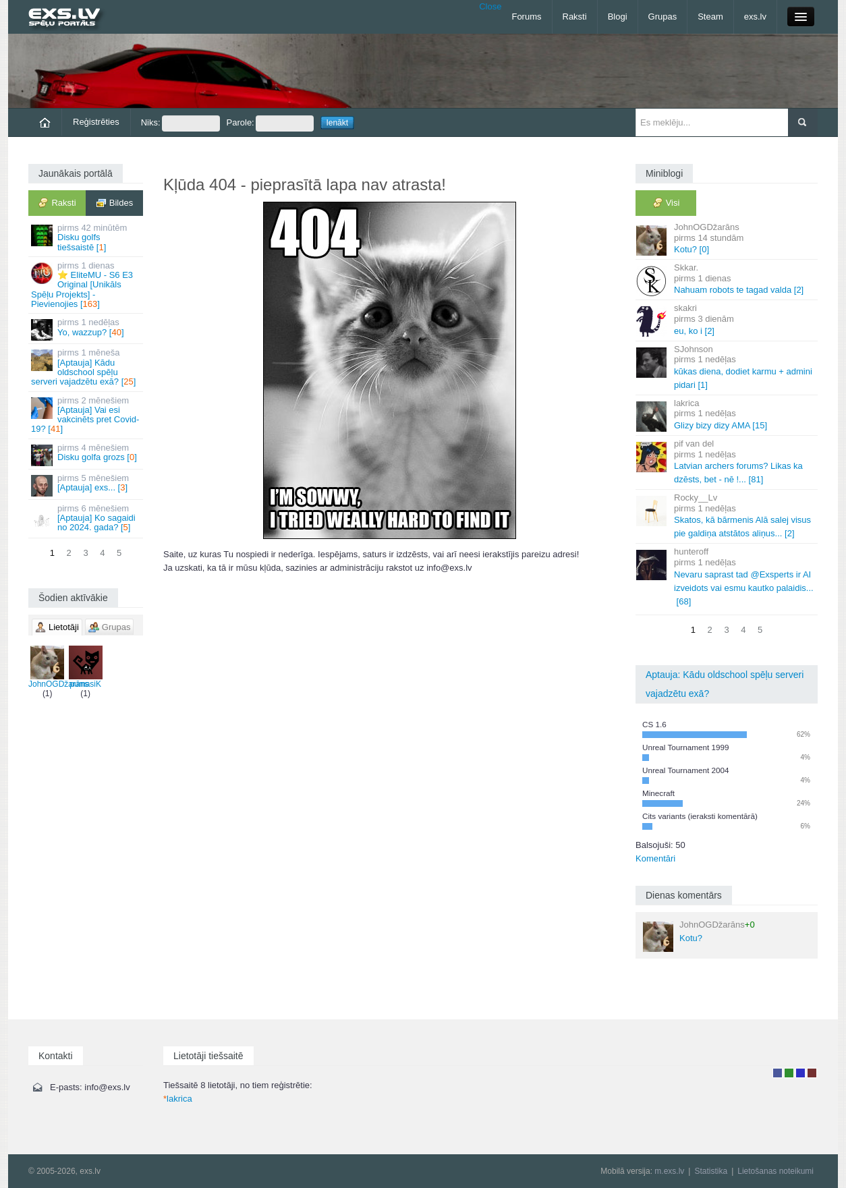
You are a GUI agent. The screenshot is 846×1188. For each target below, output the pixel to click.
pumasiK (86, 667)
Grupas (662, 16)
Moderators (800, 1073)
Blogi (617, 16)
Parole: (270, 123)
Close (490, 6)
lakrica (177, 1099)
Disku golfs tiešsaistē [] (86, 237)
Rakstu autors (789, 1073)
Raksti (575, 16)
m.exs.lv (669, 1171)
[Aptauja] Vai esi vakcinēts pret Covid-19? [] (86, 414)
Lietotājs (777, 1073)
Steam (710, 16)
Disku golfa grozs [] (86, 454)
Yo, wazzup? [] (86, 329)
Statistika (710, 1171)
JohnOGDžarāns (58, 667)
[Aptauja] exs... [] (86, 485)
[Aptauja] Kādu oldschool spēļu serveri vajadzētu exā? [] (86, 367)
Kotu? (699, 936)
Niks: (180, 123)
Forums (526, 16)
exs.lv (755, 16)
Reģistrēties (96, 122)
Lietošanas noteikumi (775, 1171)
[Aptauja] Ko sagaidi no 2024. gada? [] (86, 518)
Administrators (812, 1073)
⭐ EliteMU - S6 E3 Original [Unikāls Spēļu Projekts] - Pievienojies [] (86, 284)
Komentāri (655, 858)
